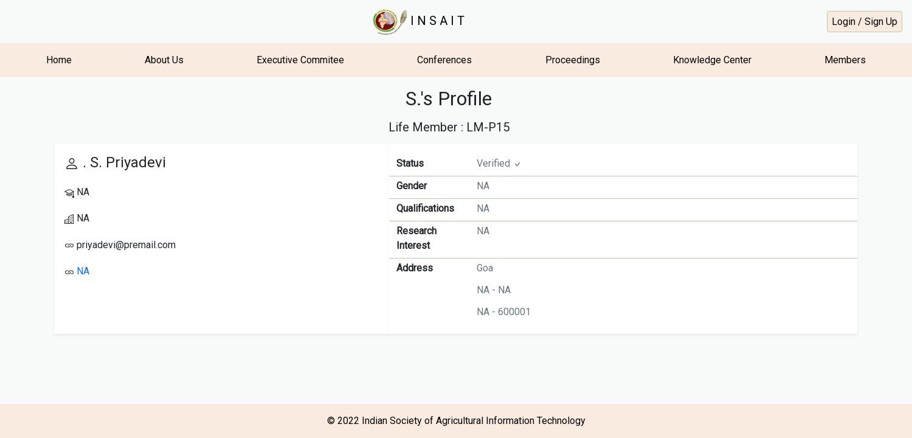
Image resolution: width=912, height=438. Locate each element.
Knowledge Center (712, 60)
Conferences (444, 60)
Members (845, 60)
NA (83, 271)
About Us (164, 60)
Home (59, 60)
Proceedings (572, 60)
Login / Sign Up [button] (864, 21)
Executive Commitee (300, 60)
